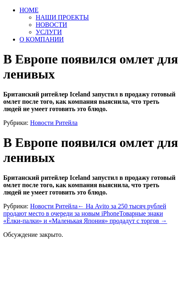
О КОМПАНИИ (41, 39)
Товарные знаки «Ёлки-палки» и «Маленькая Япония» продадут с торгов (85, 217)
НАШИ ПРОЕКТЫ (62, 17)
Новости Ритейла (53, 122)
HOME (29, 10)
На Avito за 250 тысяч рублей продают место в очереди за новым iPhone (84, 210)
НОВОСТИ (51, 24)
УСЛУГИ (49, 31)
